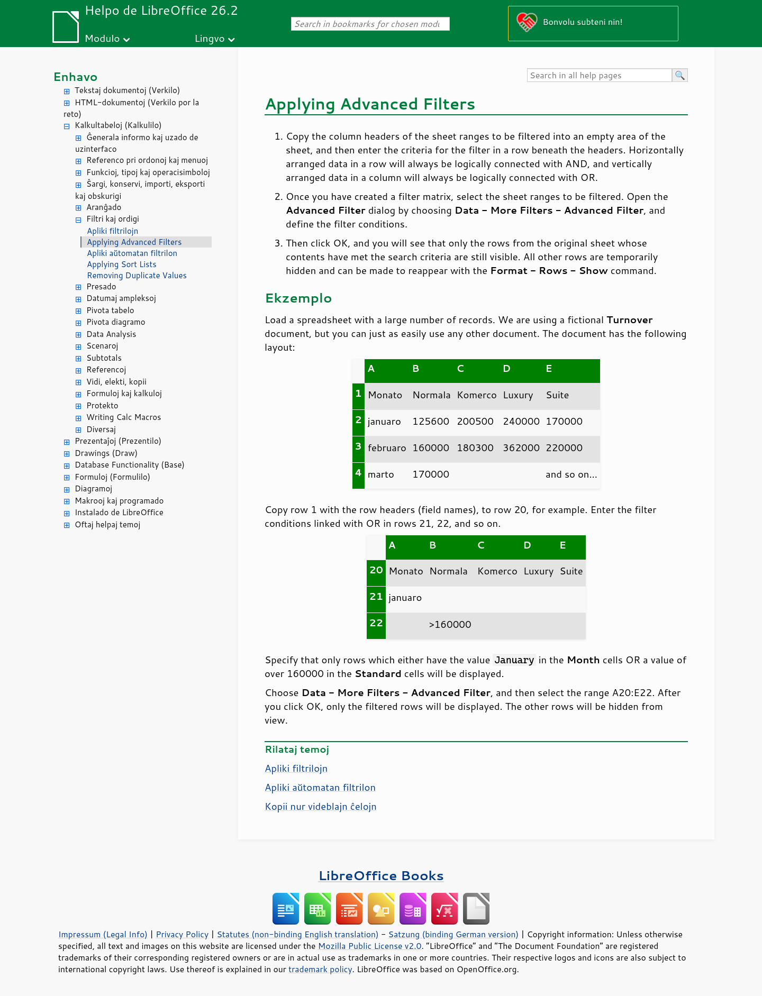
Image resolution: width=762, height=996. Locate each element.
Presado (101, 286)
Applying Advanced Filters (134, 242)
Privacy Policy (182, 934)
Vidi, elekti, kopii (116, 381)
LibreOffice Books (381, 875)
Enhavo (75, 76)
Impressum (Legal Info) (103, 934)
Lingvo (209, 38)
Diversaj (101, 429)
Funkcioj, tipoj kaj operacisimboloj (148, 172)
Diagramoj (93, 488)
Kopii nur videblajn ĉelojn (321, 806)
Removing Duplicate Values (137, 275)
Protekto (102, 405)
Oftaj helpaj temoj (107, 524)
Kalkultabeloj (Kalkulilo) (118, 125)
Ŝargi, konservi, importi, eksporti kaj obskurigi (140, 190)
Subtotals (104, 357)
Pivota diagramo (116, 321)
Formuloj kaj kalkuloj (124, 393)
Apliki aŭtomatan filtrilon (132, 253)
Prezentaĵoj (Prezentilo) (118, 440)
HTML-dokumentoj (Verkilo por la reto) (131, 108)
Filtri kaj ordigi (112, 218)
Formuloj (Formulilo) (112, 476)
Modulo (102, 38)
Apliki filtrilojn (112, 230)
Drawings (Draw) (106, 453)
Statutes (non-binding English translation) (297, 934)
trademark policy (320, 969)
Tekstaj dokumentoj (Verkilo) (127, 90)
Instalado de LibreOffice (119, 512)
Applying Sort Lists (122, 264)
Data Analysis (111, 334)
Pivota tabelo (110, 310)
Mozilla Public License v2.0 (370, 946)
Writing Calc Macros (123, 417)
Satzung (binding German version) (453, 934)
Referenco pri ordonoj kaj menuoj (147, 160)
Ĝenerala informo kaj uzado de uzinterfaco (136, 143)
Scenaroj (102, 345)
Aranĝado (103, 207)
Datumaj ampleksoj (121, 298)
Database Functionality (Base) (130, 464)
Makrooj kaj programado (119, 500)
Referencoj (106, 369)
